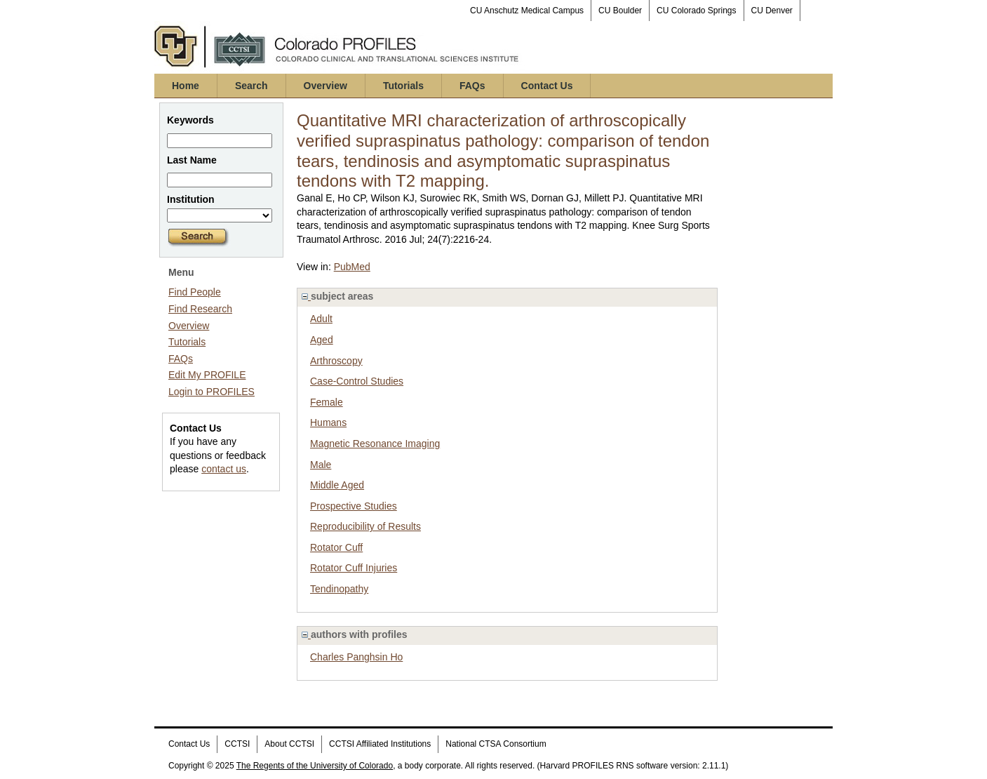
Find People (194, 292)
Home (185, 85)
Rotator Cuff (336, 547)
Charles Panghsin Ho (356, 657)
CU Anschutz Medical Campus (527, 10)
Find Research (200, 308)
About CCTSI (289, 744)
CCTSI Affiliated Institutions (380, 744)
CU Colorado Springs (696, 10)
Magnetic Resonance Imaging (375, 443)
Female (326, 402)
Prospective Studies (353, 506)
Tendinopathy (339, 588)
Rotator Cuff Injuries (353, 567)
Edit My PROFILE (207, 374)
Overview (325, 85)
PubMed (352, 266)
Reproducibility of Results (365, 526)
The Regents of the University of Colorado (314, 766)
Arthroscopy (336, 360)
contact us (223, 468)
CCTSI (237, 744)
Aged (321, 339)
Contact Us (547, 85)
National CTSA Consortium (495, 744)
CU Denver (772, 10)
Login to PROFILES (211, 391)
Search (251, 85)
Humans (328, 422)
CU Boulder (620, 10)
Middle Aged (337, 485)
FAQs (472, 85)
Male (320, 464)
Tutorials (403, 85)
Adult (321, 318)
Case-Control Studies (356, 381)
